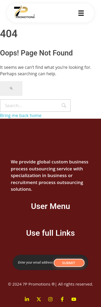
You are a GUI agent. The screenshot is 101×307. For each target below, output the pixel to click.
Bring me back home (20, 115)
